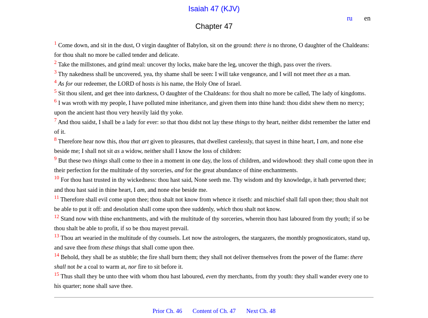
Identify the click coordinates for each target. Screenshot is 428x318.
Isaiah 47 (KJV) (213, 9)
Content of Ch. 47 (215, 311)
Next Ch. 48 (260, 311)
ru (350, 18)
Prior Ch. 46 (168, 311)
